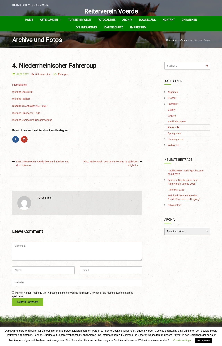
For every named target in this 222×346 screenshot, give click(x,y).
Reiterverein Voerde (111, 11)
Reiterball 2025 (176, 189)
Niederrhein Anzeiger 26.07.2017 (30, 106)
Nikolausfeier (175, 205)
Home (29, 19)
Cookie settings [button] (182, 340)
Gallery (172, 109)
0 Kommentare (41, 74)
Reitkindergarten (177, 121)
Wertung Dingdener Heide (26, 113)
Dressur (172, 98)
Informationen (19, 84)
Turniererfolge (79, 19)
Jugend (172, 115)
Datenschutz (113, 27)
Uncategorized (175, 139)
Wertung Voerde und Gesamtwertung (32, 120)
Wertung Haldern (21, 98)
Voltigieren (173, 145)
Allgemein (173, 92)
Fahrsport (63, 74)
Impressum (138, 27)
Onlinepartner (86, 27)
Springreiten (174, 133)
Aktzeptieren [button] (203, 340)
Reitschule (173, 127)
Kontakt (169, 19)
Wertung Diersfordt (22, 91)
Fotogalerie (106, 19)
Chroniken (189, 19)
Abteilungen (49, 19)
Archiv (127, 19)
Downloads (147, 19)
